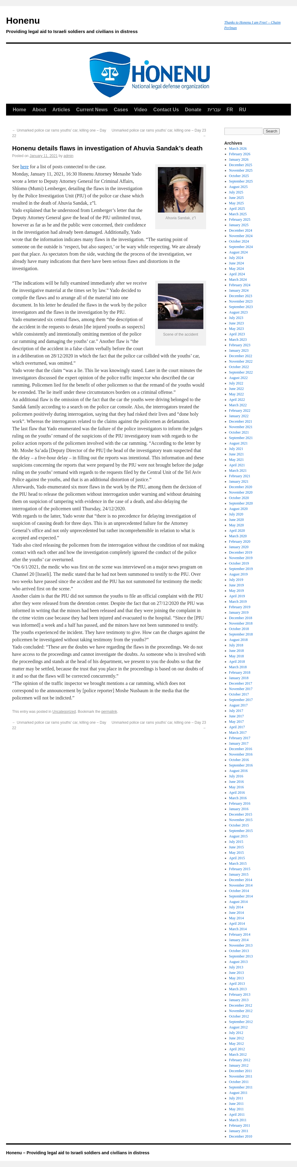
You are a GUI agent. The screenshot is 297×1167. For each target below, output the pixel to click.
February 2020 (239, 541)
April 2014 (237, 923)
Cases (121, 109)
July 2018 (236, 645)
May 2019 (236, 591)
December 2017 (240, 683)
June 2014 (236, 912)
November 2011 (240, 1076)
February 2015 (239, 869)
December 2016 (240, 749)
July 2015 (236, 842)
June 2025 (236, 198)
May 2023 (236, 329)
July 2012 (236, 1033)
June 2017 (236, 716)
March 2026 (238, 148)
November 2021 (241, 427)
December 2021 (240, 421)
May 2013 (236, 978)
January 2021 (239, 481)
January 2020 (239, 547)
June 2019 (236, 585)
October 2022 (239, 367)
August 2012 (238, 1027)
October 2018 (239, 629)
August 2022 (238, 378)
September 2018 (241, 634)
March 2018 (238, 667)
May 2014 (236, 918)
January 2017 (239, 743)
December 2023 (240, 296)
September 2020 (241, 503)
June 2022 (236, 389)
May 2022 (236, 394)
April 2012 (237, 1049)
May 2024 (236, 269)
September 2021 (241, 438)
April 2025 (237, 208)
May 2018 (236, 656)
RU (242, 109)
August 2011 (238, 1093)
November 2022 (241, 361)
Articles (61, 109)
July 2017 (236, 711)
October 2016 (239, 760)
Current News (92, 109)
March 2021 (238, 470)
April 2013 (237, 983)
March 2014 (238, 929)
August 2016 (238, 771)
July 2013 (236, 967)
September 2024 (241, 247)
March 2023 (238, 339)
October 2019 (239, 563)
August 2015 (238, 836)
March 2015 (238, 863)
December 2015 (240, 814)
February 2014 (239, 934)
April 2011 (237, 1114)
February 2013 (239, 994)
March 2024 (238, 279)
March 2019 (238, 601)
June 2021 (236, 454)
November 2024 (241, 236)
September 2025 (241, 181)
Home (19, 109)
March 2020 (238, 536)
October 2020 (239, 498)
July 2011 (236, 1098)
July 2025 (236, 192)
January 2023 (239, 350)
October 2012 (239, 1016)
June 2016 (236, 782)
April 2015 (237, 858)
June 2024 (236, 263)
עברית (214, 109)
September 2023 (241, 307)
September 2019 (241, 569)
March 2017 (238, 732)
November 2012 (241, 1011)
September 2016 (241, 765)
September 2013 (241, 956)
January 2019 (239, 612)
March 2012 (238, 1054)
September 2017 (241, 700)
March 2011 (238, 1120)
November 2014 (241, 885)
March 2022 (238, 405)
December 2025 (240, 165)
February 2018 (239, 672)
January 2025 (239, 225)
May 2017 (236, 721)
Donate (193, 109)
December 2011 (240, 1071)
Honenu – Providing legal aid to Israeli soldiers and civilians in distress (77, 1152)
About (39, 109)
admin (69, 156)
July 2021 (236, 449)
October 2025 (239, 176)
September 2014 (241, 896)
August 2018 (238, 640)
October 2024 (239, 241)
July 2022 (236, 383)
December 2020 (240, 487)
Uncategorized (64, 711)
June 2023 (236, 323)
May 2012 (236, 1043)
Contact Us (166, 109)
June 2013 (236, 973)
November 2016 (241, 754)
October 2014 (239, 891)
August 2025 (238, 187)
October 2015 (239, 825)
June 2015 (236, 847)
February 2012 (239, 1060)
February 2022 (239, 410)
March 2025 (238, 214)
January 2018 (239, 678)
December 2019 (240, 552)
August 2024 (238, 252)
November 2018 (241, 623)
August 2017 (238, 705)
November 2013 (241, 945)
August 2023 (238, 312)
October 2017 (239, 694)
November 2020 (241, 492)
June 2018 (236, 651)
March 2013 (238, 989)
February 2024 (239, 285)
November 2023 (241, 301)
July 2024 (236, 258)
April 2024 (237, 274)
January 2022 (239, 416)
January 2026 (239, 159)
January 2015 (239, 874)
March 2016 (238, 798)
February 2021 (239, 476)
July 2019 (236, 580)
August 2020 (238, 509)
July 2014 (236, 907)
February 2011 (239, 1125)
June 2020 (236, 520)
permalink (109, 711)
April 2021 (237, 465)
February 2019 (239, 607)
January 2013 (239, 1000)
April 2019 (237, 596)
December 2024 (240, 230)
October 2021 (239, 432)
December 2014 (240, 880)
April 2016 (237, 792)
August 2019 (238, 574)
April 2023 (237, 334)
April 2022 (237, 399)
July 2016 (236, 776)
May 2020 (236, 525)
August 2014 (238, 902)
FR (230, 109)
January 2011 (239, 1131)
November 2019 (241, 558)
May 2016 (236, 787)
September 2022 (241, 372)
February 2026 (239, 154)
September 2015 (241, 831)
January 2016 (239, 809)
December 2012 (240, 1005)
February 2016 (239, 803)
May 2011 (236, 1109)
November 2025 (241, 170)
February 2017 (239, 738)
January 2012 (239, 1065)
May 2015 (236, 852)
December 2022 (240, 356)
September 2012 (241, 1022)
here (24, 166)
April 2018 (237, 661)
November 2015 (241, 820)
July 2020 (236, 514)
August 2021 (238, 443)
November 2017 (241, 689)
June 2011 (236, 1104)
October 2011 (239, 1082)
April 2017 (237, 727)
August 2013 (238, 962)
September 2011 (241, 1087)
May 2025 (236, 203)
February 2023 (239, 345)
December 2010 (240, 1136)
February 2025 (239, 219)
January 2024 (239, 290)
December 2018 (240, 618)
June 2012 (236, 1038)
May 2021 (236, 460)
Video (140, 109)
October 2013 (239, 951)
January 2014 (239, 940)
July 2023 (236, 318)
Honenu (112, 26)
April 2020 (237, 530)
